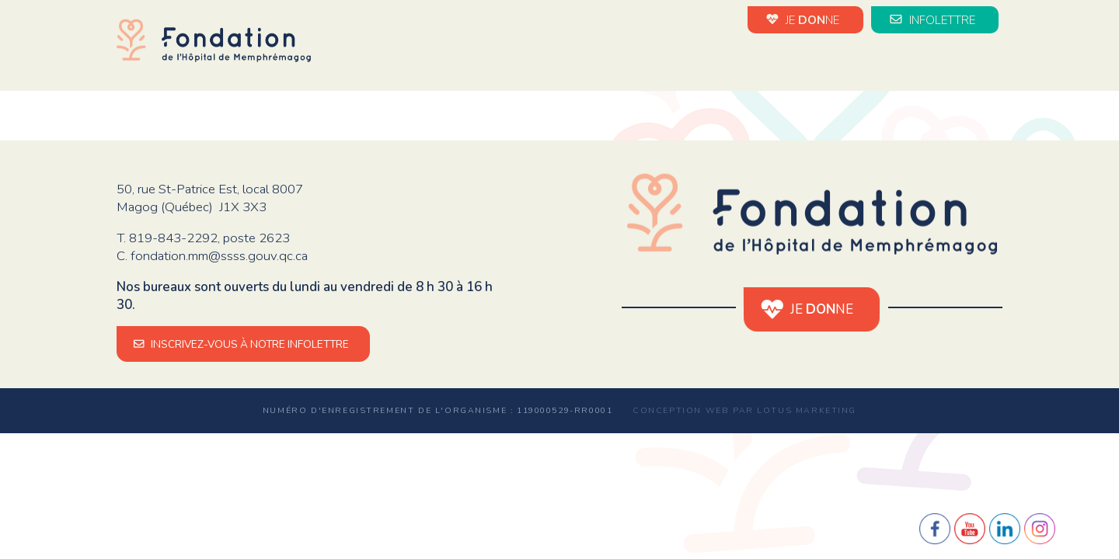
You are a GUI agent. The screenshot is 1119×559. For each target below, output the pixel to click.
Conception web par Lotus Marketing (744, 410)
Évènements (706, 60)
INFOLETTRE (934, 19)
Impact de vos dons (837, 60)
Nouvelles (607, 60)
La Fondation (506, 60)
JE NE (805, 19)
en (994, 62)
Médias (950, 60)
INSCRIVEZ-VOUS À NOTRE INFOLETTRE (243, 344)
